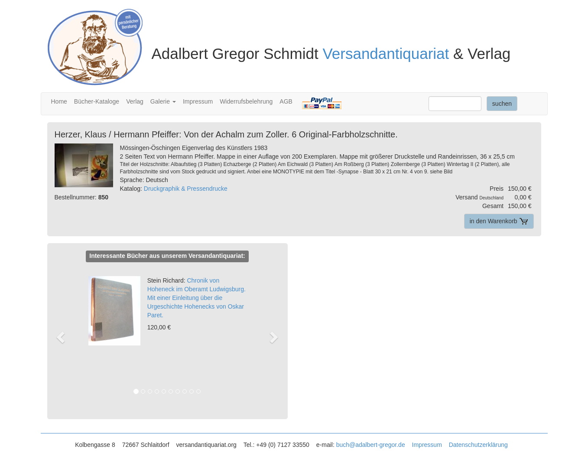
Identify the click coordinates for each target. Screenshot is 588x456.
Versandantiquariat (385, 53)
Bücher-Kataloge (96, 101)
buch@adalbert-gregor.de (370, 444)
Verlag (134, 101)
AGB (285, 101)
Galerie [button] (163, 101)
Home (59, 101)
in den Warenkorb (499, 221)
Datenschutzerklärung (478, 444)
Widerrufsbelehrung (246, 101)
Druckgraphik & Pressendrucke (185, 188)
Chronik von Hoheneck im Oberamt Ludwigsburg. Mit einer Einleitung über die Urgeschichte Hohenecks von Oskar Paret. (196, 298)
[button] (65, 337)
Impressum (198, 101)
